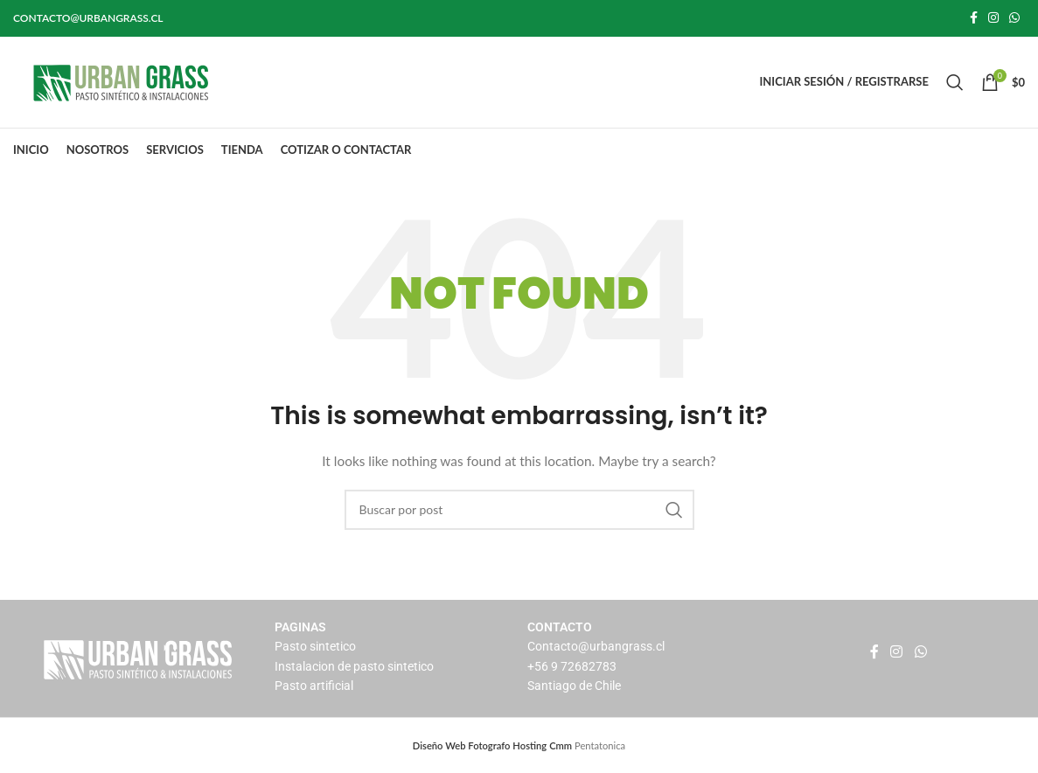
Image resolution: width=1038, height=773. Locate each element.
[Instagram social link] (993, 19)
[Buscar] (954, 82)
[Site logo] (122, 80)
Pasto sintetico (315, 647)
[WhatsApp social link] (1014, 19)
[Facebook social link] (974, 19)
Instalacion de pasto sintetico (354, 666)
